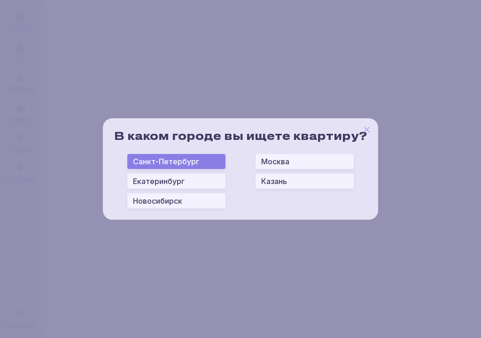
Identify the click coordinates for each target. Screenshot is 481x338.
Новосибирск (157, 201)
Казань (274, 181)
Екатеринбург (159, 181)
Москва (275, 161)
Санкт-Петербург (166, 161)
